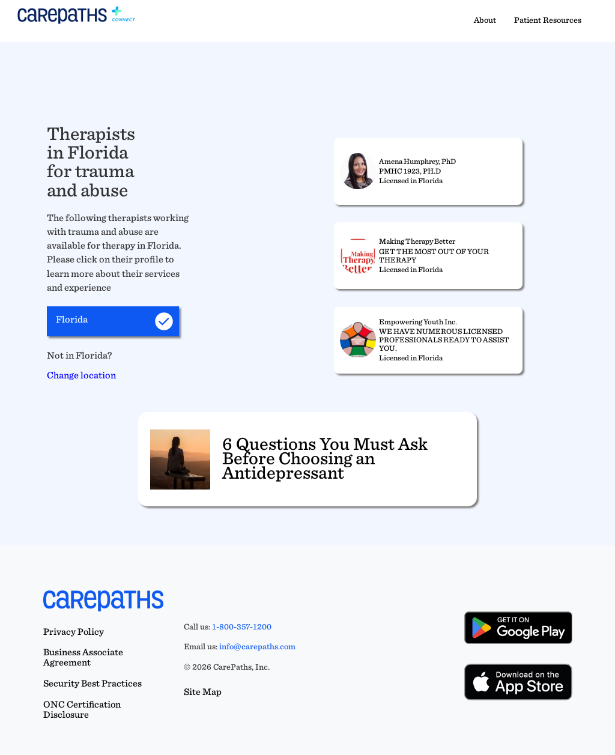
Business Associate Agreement (83, 657)
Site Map (203, 691)
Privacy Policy (73, 631)
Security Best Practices (92, 683)
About (485, 20)
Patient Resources (547, 20)
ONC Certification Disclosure (82, 709)
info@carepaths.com (257, 646)
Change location (81, 375)
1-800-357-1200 (241, 626)
